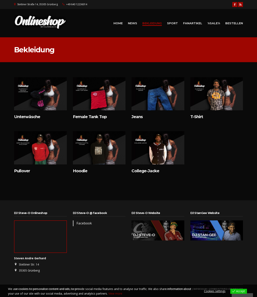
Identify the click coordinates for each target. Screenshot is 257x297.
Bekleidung (152, 23)
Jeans (137, 116)
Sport (172, 23)
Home (118, 23)
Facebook (84, 223)
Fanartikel (192, 23)
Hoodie (80, 170)
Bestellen (234, 23)
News (132, 23)
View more (115, 293)
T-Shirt (196, 116)
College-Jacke (145, 170)
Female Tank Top (90, 116)
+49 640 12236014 (76, 4)
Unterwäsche (27, 116)
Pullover (22, 170)
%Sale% (213, 23)
